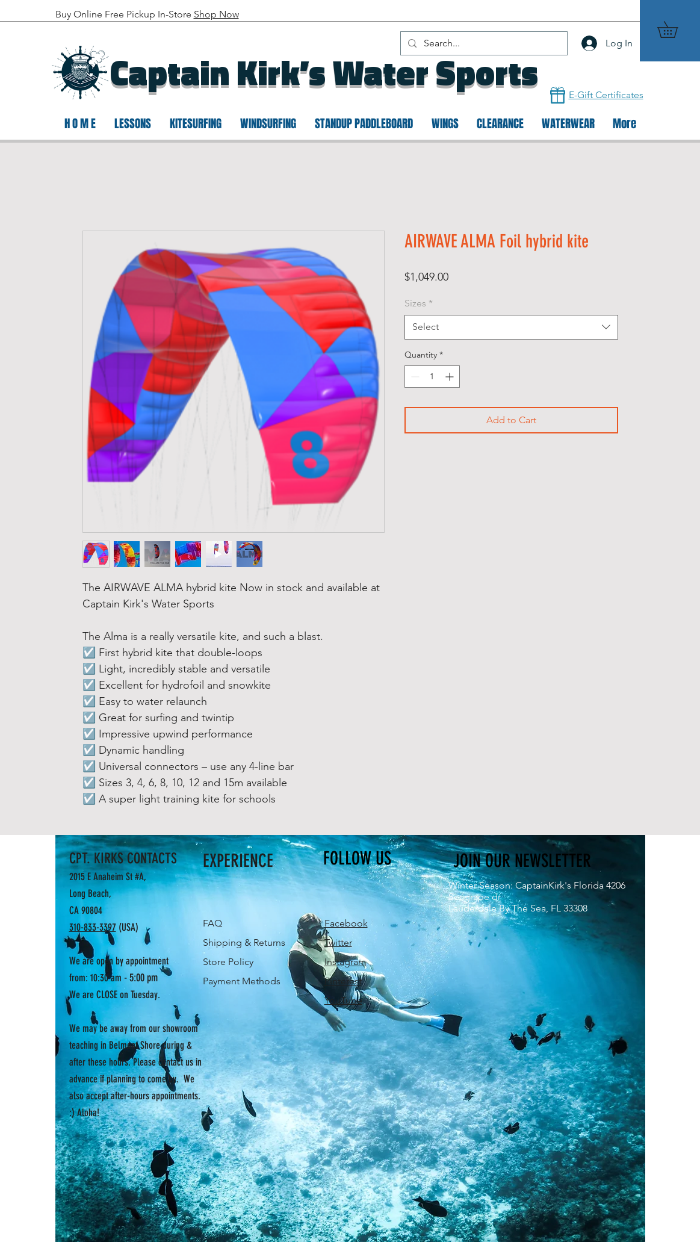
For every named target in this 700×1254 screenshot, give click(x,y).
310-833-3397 (92, 927)
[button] (675, 29)
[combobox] (511, 327)
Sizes (418, 303)
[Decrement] (413, 376)
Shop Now (216, 14)
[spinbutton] (432, 376)
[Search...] (483, 43)
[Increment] (450, 376)
